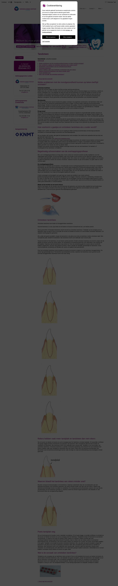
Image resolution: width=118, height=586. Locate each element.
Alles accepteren (50, 37)
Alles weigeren (67, 37)
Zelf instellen (46, 41)
